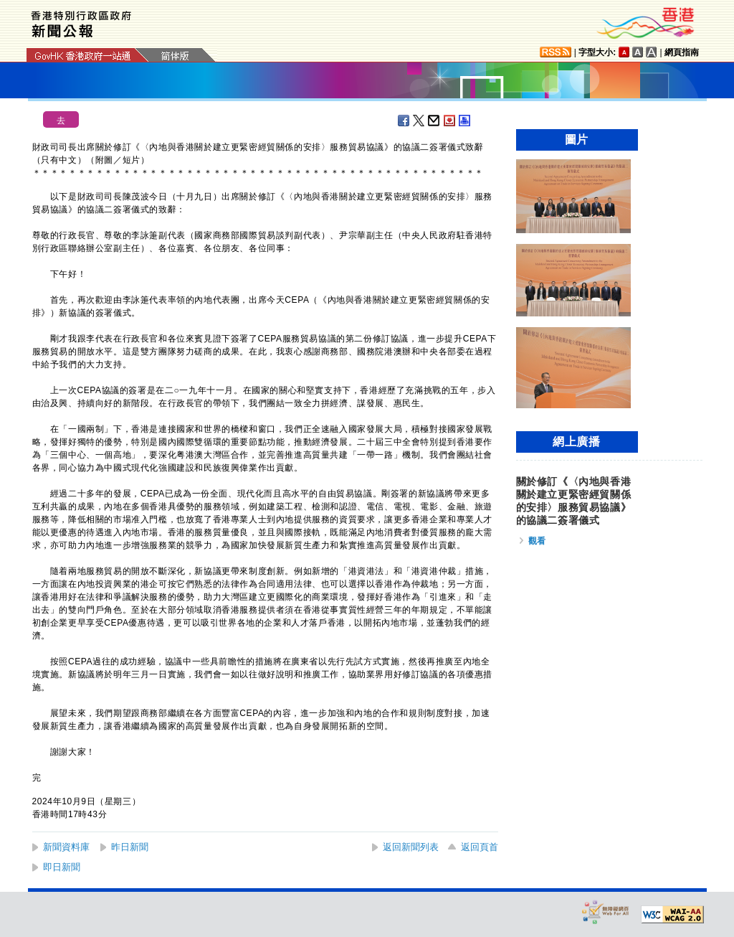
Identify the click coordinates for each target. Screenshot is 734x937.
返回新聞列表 (411, 847)
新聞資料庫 (66, 847)
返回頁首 (479, 847)
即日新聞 (61, 867)
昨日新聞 (129, 847)
